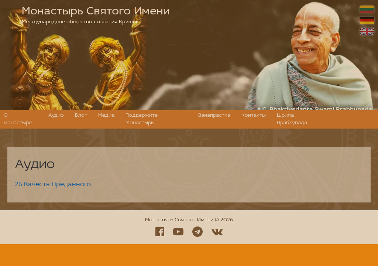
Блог (81, 115)
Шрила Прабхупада (292, 119)
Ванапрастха (214, 115)
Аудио (56, 115)
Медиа (106, 115)
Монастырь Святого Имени (96, 11)
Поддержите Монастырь (142, 119)
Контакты (253, 115)
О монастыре (18, 119)
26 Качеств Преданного (53, 184)
